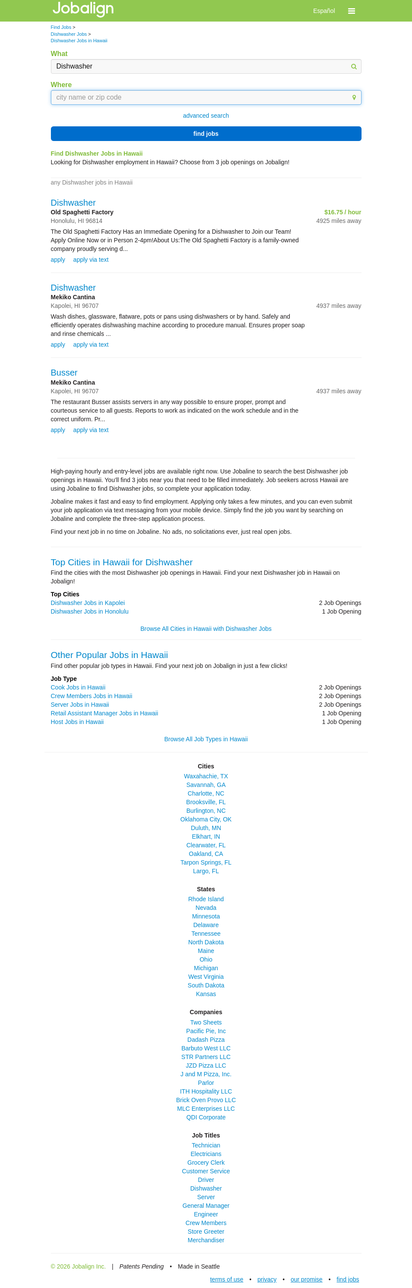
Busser (64, 372)
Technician (206, 1145)
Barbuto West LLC (205, 1048)
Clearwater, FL (206, 845)
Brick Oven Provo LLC (206, 1100)
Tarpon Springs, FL (205, 862)
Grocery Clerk (205, 1162)
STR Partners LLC (205, 1056)
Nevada (205, 907)
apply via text (91, 259)
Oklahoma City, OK (206, 819)
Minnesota (206, 916)
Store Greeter (206, 1231)
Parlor (206, 1082)
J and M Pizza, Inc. (205, 1074)
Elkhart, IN (206, 836)
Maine (206, 950)
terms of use (226, 1279)
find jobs (205, 133)
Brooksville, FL (206, 802)
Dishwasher (73, 202)
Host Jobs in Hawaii (77, 721)
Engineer (206, 1214)
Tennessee (206, 933)
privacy (267, 1279)
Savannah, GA (206, 784)
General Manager (206, 1205)
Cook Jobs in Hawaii (78, 687)
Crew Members (206, 1222)
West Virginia (206, 976)
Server (206, 1197)
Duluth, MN (206, 827)
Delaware (206, 924)
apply (58, 259)
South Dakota (206, 985)
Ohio (206, 959)
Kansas (206, 993)
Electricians (206, 1153)
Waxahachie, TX (206, 776)
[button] (352, 11)
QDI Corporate (206, 1117)
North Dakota (205, 942)
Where (61, 84)
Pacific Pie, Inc (206, 1031)
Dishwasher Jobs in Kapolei (88, 602)
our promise (307, 1279)
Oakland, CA (206, 853)
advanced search (206, 115)
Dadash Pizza (205, 1039)
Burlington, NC (206, 810)
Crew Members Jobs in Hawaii (91, 696)
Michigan (206, 968)
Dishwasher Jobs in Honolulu (90, 611)
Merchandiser (206, 1240)
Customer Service (206, 1171)
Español (324, 10)
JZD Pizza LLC (206, 1065)
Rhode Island (206, 899)
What (59, 53)
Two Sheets (206, 1022)
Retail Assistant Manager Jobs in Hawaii (104, 713)
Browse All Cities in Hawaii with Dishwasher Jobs (205, 628)
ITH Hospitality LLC (206, 1091)
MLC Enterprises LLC (206, 1108)
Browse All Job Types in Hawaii (206, 739)
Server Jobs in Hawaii (80, 704)
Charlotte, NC (206, 793)
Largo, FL (206, 871)
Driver (206, 1179)
